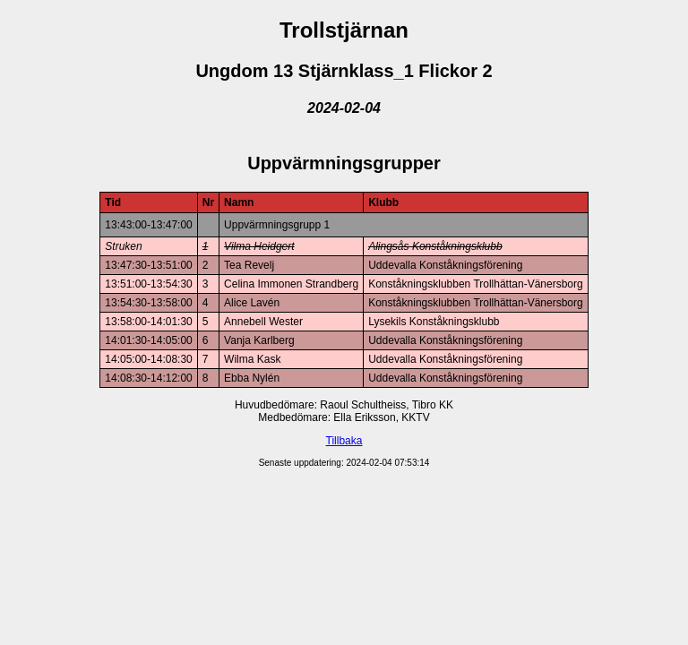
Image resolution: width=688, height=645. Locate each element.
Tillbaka (344, 440)
